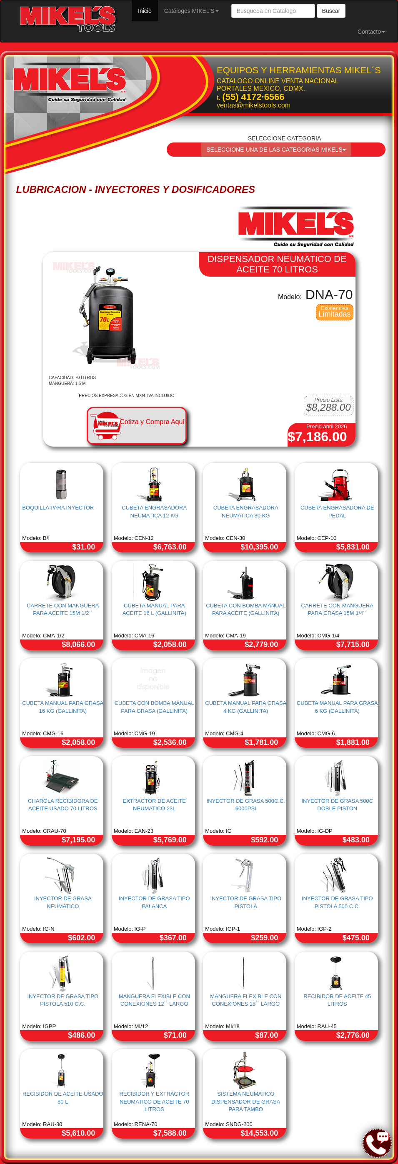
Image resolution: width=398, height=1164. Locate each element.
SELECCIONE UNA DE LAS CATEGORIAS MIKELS (276, 149)
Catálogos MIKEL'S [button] (191, 10)
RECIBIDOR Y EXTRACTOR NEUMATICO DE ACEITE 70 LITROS (154, 1101)
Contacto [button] (371, 31)
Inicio (148, 10)
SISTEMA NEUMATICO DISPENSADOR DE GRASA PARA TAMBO (245, 1101)
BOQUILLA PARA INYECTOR (58, 508)
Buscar (331, 10)
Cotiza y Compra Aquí (152, 421)
